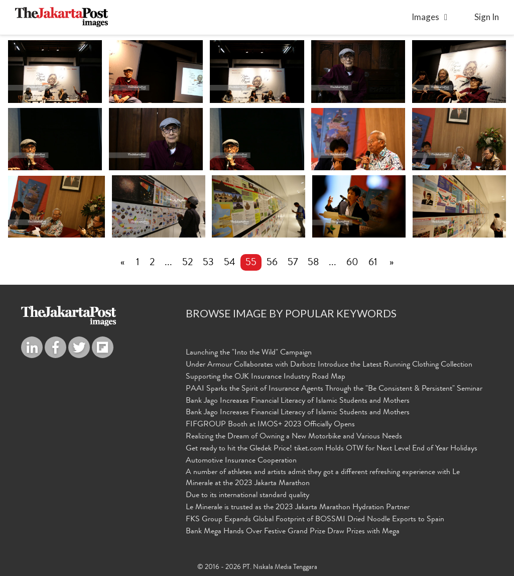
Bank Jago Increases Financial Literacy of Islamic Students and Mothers (298, 401)
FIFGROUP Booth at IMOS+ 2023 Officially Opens (270, 425)
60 (352, 263)
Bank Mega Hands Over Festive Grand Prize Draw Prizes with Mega (293, 532)
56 (272, 263)
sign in (486, 17)
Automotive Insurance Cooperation (241, 461)
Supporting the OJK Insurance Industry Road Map (265, 377)
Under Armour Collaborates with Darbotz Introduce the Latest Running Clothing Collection (329, 365)
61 (372, 263)
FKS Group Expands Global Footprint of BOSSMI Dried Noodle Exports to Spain (315, 520)
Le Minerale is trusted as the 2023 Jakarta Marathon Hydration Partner (298, 508)
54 (229, 263)
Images (425, 17)
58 (313, 263)
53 (208, 263)
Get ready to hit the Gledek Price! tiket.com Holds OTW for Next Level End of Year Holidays (331, 449)
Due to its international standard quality (247, 496)
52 (187, 263)
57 (293, 263)
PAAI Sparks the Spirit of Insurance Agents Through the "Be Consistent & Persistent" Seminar (334, 389)
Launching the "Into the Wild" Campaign (249, 353)
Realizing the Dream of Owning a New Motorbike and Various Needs (294, 437)
